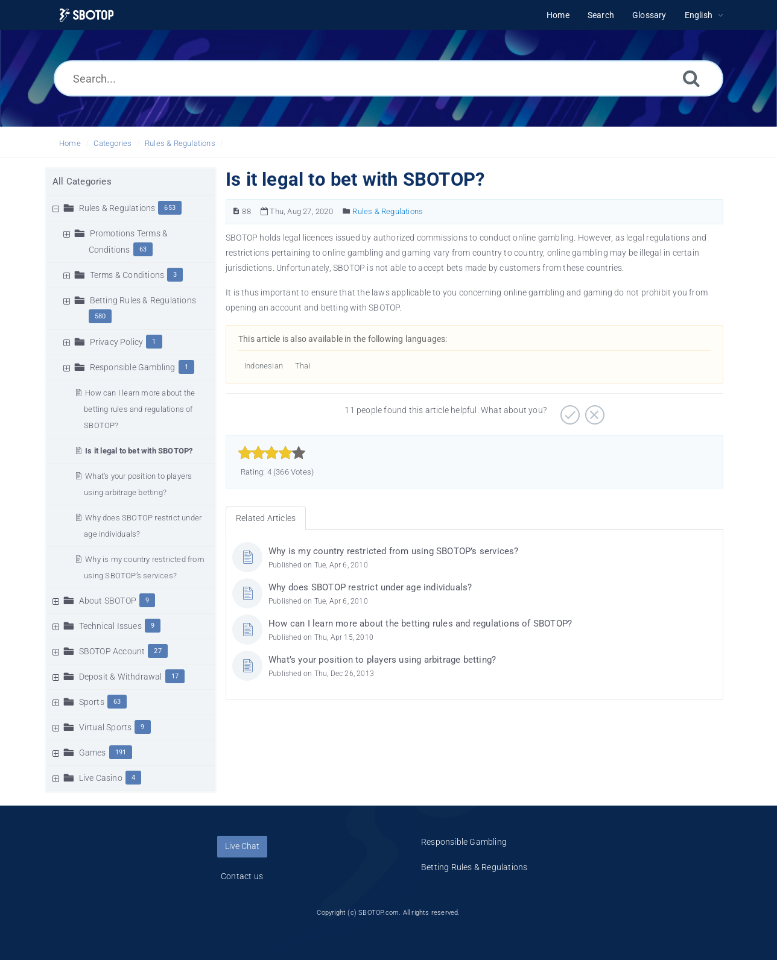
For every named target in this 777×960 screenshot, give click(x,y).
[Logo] (86, 15)
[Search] (691, 78)
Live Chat (242, 846)
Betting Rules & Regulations (143, 300)
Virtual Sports (105, 727)
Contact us (242, 876)
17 (175, 676)
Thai (303, 365)
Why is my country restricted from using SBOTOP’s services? (393, 551)
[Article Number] (236, 211)
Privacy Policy (117, 342)
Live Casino (100, 778)
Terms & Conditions (127, 275)
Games (92, 752)
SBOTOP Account (112, 651)
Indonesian (263, 365)
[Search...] (388, 78)
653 (170, 208)
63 (143, 249)
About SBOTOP (107, 600)
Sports (91, 702)
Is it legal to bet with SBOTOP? (138, 450)
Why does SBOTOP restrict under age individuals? (370, 587)
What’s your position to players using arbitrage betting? (382, 659)
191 (121, 752)
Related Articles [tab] (266, 518)
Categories (113, 143)
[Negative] (593, 410)
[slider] (271, 453)
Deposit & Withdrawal (120, 676)
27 (157, 651)
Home (70, 143)
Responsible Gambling (133, 367)
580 (100, 316)
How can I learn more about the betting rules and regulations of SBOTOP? (139, 409)
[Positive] (568, 410)
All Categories (82, 181)
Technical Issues (110, 626)
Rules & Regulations (180, 143)
